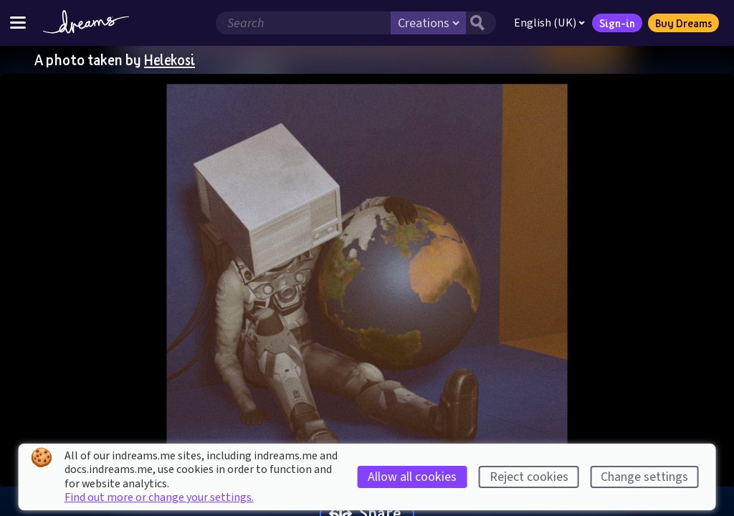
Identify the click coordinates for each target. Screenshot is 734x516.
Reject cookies (529, 477)
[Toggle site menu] (17, 22)
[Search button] (481, 22)
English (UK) (549, 23)
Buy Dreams (683, 23)
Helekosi (169, 59)
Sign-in (617, 23)
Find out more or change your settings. (159, 497)
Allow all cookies (412, 477)
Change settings (644, 477)
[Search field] (303, 22)
